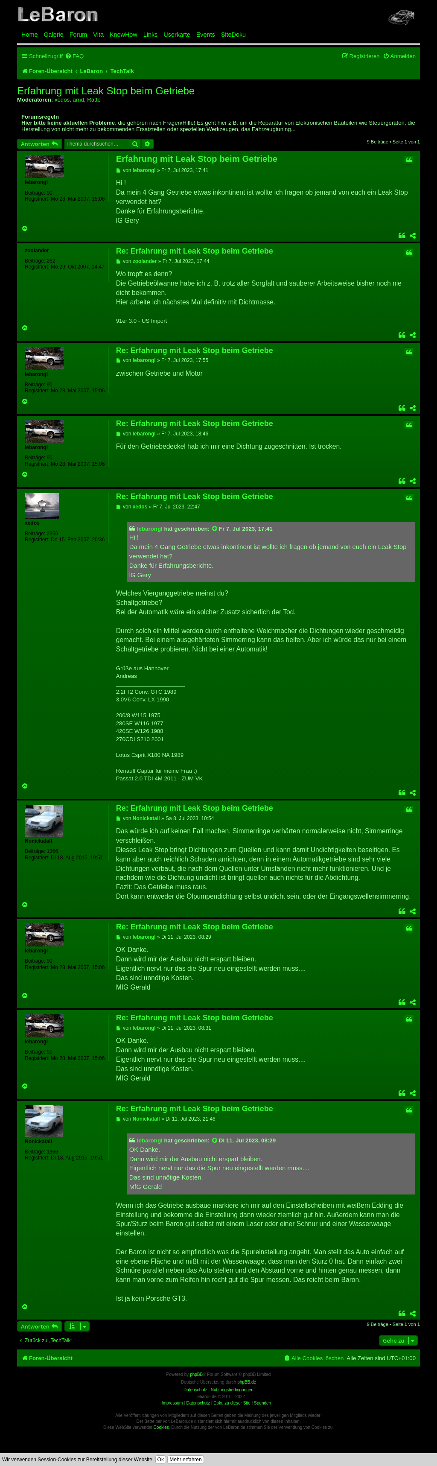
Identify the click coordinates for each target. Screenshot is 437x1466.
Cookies (161, 1427)
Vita (98, 34)
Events (205, 34)
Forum (78, 34)
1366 (52, 851)
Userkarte (176, 34)
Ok (160, 1460)
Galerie (53, 34)
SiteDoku (233, 34)
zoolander (37, 251)
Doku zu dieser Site (232, 1403)
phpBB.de (246, 1382)
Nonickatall (38, 841)
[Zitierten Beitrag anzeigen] (215, 529)
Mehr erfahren (185, 1460)
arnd (78, 99)
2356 (52, 534)
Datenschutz (198, 1403)
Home (29, 34)
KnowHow (123, 34)
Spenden (262, 1403)
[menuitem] (74, 56)
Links (150, 34)
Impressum (172, 1403)
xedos (62, 99)
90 (49, 193)
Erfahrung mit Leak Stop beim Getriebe (106, 91)
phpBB (196, 1374)
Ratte (94, 99)
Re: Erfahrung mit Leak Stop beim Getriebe (194, 251)
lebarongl (36, 182)
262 (51, 261)
